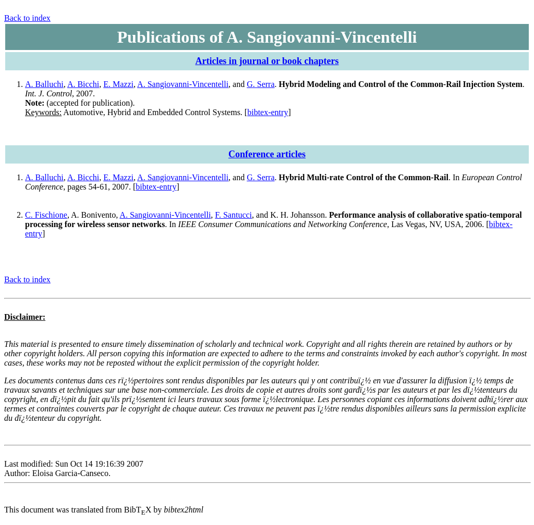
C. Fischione (46, 214)
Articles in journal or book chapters (266, 61)
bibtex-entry (267, 112)
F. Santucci (233, 214)
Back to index (27, 18)
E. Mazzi (118, 84)
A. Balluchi (44, 84)
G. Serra (260, 84)
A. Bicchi (83, 84)
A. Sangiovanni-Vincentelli (182, 84)
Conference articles (267, 154)
